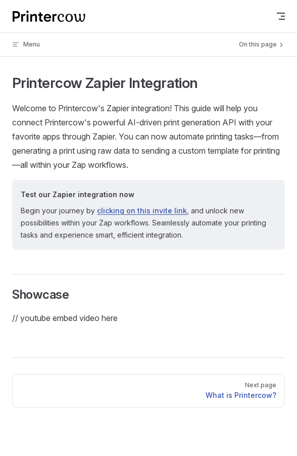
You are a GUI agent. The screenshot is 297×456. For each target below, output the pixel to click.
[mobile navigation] (281, 16)
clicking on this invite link (142, 210)
